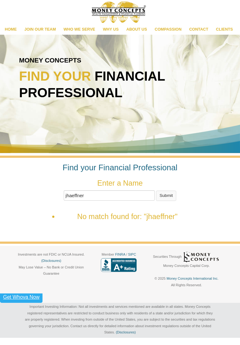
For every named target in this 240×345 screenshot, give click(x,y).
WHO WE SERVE (79, 29)
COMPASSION (168, 29)
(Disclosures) (51, 260)
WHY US (111, 29)
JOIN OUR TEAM (40, 29)
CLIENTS (224, 29)
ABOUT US (136, 29)
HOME (11, 29)
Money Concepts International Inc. (192, 278)
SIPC (132, 254)
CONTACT (198, 29)
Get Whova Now (21, 297)
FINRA (120, 254)
